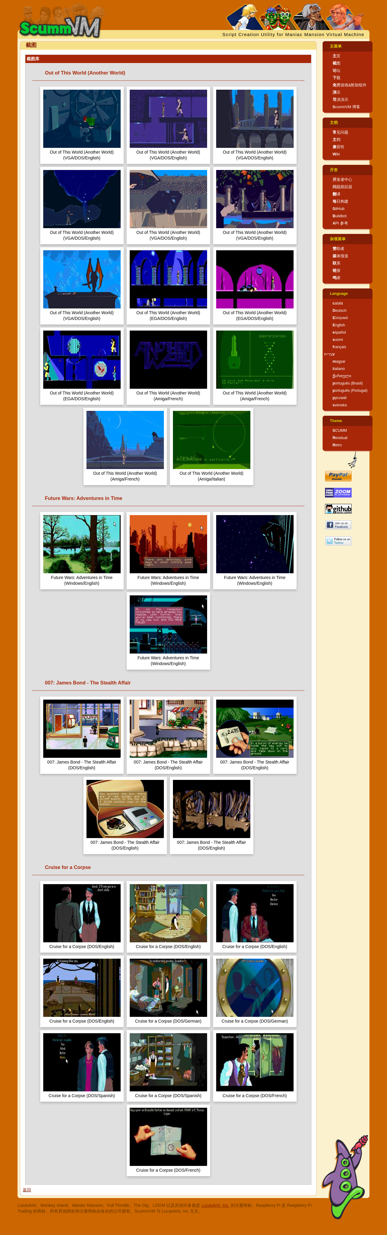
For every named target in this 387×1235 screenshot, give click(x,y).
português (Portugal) (350, 390)
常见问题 (340, 132)
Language (339, 293)
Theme (336, 421)
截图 (336, 63)
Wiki (336, 154)
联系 (336, 263)
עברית (329, 354)
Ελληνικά (340, 318)
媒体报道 (340, 256)
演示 (336, 92)
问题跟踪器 (342, 187)
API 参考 (340, 223)
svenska (340, 405)
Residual (340, 438)
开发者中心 (342, 180)
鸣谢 (336, 278)
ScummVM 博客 (346, 107)
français (339, 347)
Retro (337, 445)
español (339, 332)
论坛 (336, 70)
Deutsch (339, 310)
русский (339, 398)
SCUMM (340, 430)
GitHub (338, 209)
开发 (334, 170)
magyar (339, 361)
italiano (339, 369)
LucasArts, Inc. (215, 1205)
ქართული (342, 376)
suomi (338, 340)
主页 (336, 56)
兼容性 (338, 147)
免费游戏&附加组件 (349, 85)
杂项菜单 (338, 239)
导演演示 (340, 100)
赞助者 (338, 249)
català (338, 303)
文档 (334, 123)
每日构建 (340, 201)
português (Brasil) (348, 383)
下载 (336, 78)
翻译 (336, 194)
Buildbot (339, 216)
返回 (27, 1189)
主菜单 (336, 46)
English (339, 325)
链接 (336, 270)
